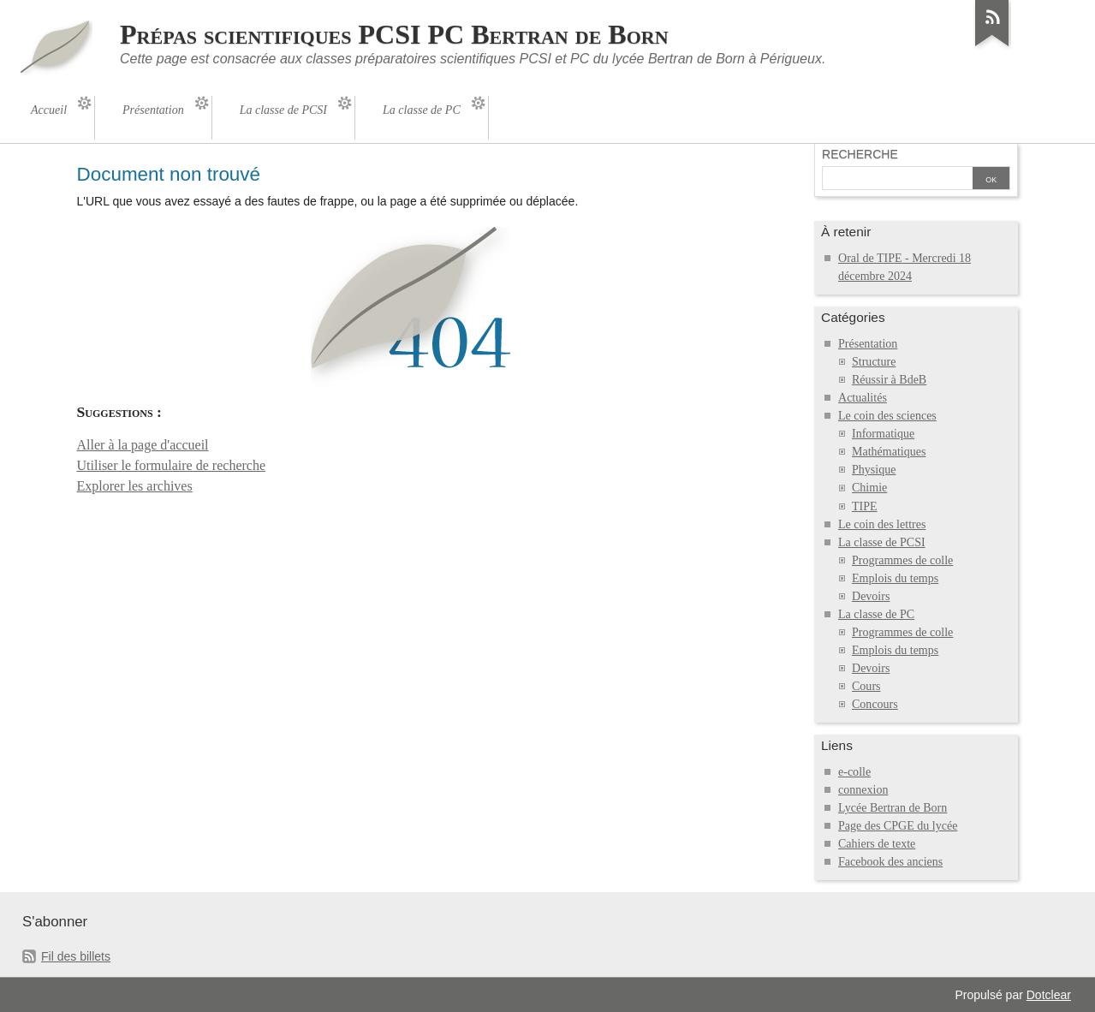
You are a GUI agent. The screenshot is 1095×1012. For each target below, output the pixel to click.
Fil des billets (75, 956)
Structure (874, 361)
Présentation (867, 343)
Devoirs (871, 596)
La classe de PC (876, 614)
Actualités (862, 397)
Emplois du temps (895, 578)
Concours (875, 704)
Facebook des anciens (890, 861)
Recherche (860, 154)
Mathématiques (888, 451)
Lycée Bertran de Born (892, 807)
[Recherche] (897, 180)
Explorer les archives (135, 486)
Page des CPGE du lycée (897, 825)
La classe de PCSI (881, 542)
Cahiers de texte (876, 843)
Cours (866, 686)
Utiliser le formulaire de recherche (171, 465)
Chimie (869, 487)
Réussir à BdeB (889, 379)
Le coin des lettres (881, 524)
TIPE (865, 506)
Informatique (883, 433)
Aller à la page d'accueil (143, 445)
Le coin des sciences (887, 415)
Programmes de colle (902, 560)
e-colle (854, 771)
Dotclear (1049, 995)
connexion (863, 789)
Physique (874, 469)
